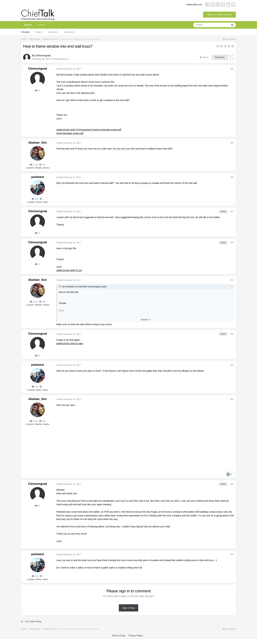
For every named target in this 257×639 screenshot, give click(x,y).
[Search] (211, 25)
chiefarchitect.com (194, 4)
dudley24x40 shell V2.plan (69, 343)
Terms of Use (118, 635)
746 (35, 199)
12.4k (34, 164)
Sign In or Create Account (219, 14)
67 (37, 90)
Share (204, 57)
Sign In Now (128, 608)
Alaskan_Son (37, 142)
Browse (28, 26)
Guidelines (53, 32)
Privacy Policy (135, 635)
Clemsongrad (43, 55)
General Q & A (61, 59)
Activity (41, 25)
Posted (68, 69)
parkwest (37, 177)
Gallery (38, 32)
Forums (26, 32)
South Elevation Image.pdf (69, 133)
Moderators (69, 32)
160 (42, 164)
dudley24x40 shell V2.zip (69, 270)
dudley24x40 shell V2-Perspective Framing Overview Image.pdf (88, 129)
